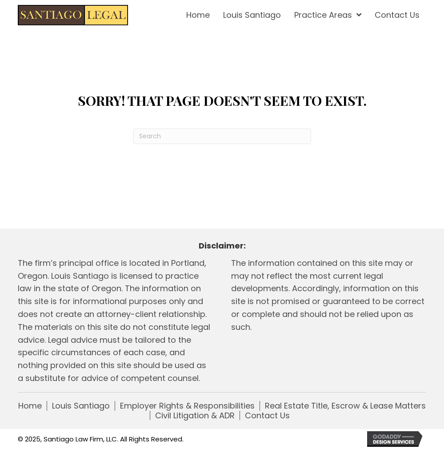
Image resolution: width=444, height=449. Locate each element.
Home (30, 406)
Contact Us (267, 416)
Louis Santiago (81, 406)
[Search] (222, 136)
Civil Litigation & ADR (195, 416)
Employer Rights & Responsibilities (187, 406)
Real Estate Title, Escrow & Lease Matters (345, 406)
